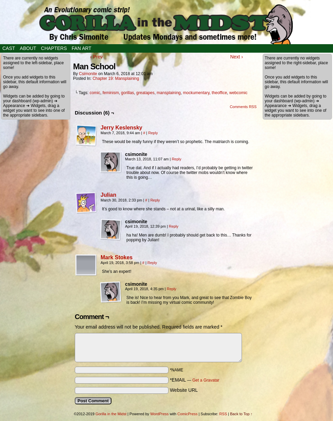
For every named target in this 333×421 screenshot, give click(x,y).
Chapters (54, 48)
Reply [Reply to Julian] (155, 200)
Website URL (184, 390)
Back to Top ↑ (241, 414)
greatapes (145, 92)
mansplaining (169, 92)
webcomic (238, 92)
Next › (236, 56)
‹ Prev (96, 56)
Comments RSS (243, 107)
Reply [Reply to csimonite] (176, 159)
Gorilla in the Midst (110, 414)
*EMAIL (195, 380)
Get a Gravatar (205, 380)
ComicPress (187, 414)
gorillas (127, 92)
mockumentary (196, 92)
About (28, 48)
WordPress (159, 414)
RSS (223, 414)
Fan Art (81, 48)
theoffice (219, 92)
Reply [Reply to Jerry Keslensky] (153, 133)
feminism (111, 92)
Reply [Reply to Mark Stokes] (152, 263)
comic (95, 92)
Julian (108, 195)
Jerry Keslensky (121, 127)
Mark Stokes (117, 257)
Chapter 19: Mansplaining (115, 78)
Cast (8, 48)
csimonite (88, 73)
